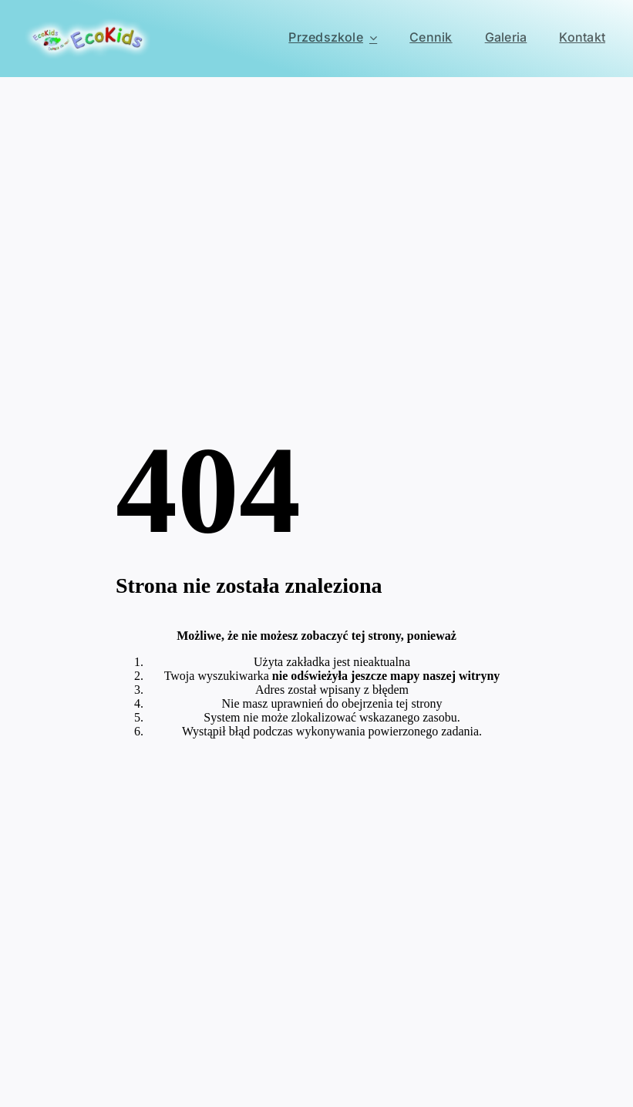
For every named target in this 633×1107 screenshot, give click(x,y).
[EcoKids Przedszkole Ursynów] (87, 22)
